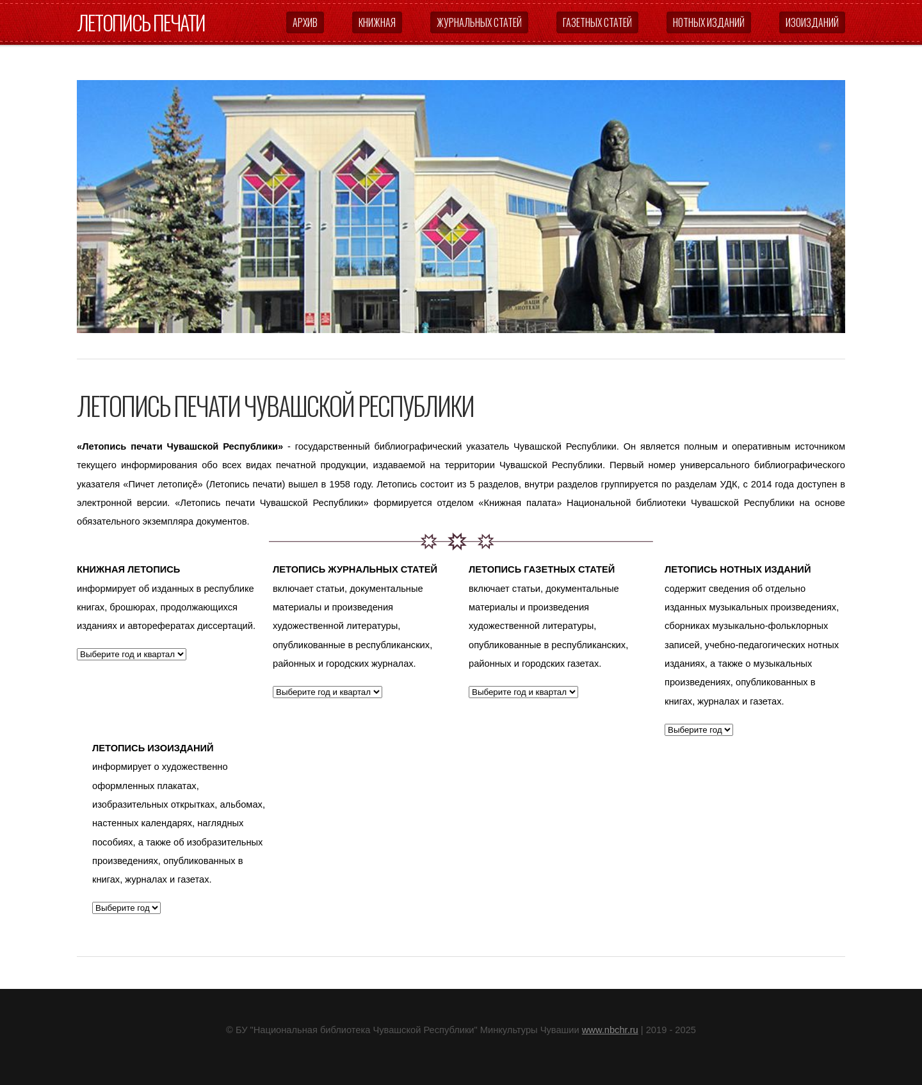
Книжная (377, 22)
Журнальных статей (479, 22)
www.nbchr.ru (610, 1030)
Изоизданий (812, 22)
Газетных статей (597, 22)
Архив (305, 22)
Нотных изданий (709, 22)
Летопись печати (141, 22)
